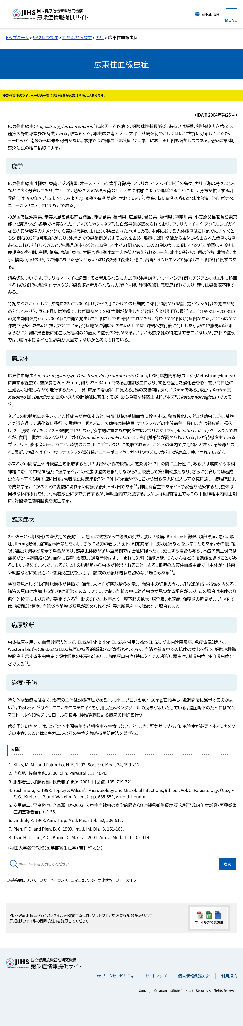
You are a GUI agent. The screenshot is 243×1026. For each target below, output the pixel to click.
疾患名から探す (77, 37)
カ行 (100, 37)
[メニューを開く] (231, 14)
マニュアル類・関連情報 (92, 880)
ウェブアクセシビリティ (114, 976)
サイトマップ (156, 976)
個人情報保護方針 (194, 976)
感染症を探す (45, 37)
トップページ (17, 37)
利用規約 (229, 976)
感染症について (22, 880)
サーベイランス (54, 880)
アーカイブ (126, 880)
